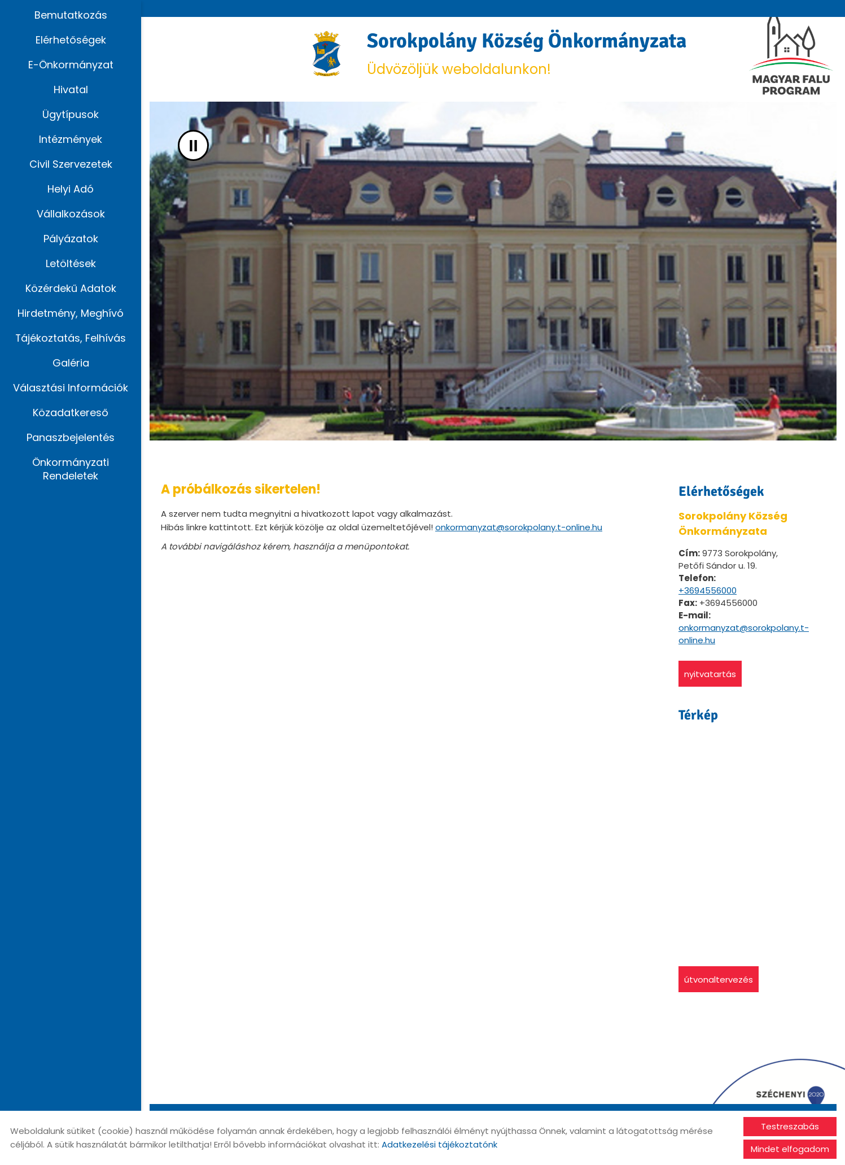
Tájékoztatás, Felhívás (70, 338)
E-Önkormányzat (70, 65)
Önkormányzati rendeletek (70, 469)
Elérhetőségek (71, 40)
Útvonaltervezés (718, 979)
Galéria (70, 363)
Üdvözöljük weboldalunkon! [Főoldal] (526, 53)
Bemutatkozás (70, 15)
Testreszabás (790, 1126)
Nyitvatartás (710, 674)
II (193, 145)
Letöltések (71, 263)
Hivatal (71, 89)
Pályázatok (70, 239)
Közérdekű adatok (70, 288)
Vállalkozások (71, 214)
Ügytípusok (70, 114)
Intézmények (70, 139)
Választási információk (70, 388)
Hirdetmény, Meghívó (70, 313)
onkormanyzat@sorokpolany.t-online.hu (518, 527)
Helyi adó (70, 189)
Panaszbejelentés (71, 437)
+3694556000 (707, 590)
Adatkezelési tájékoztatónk (439, 1144)
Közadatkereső (70, 412)
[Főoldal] (326, 53)
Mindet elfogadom (790, 1149)
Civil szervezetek (70, 164)
